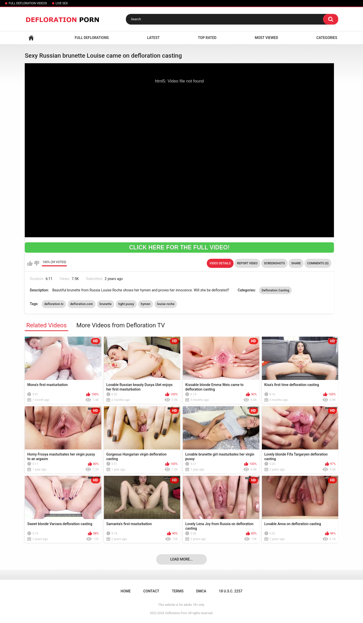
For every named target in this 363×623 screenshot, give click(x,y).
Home (31, 37)
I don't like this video (36, 263)
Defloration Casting (275, 290)
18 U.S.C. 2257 (230, 591)
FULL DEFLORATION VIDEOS (28, 3)
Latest (153, 38)
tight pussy (126, 304)
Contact (151, 591)
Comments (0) (318, 263)
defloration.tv (53, 304)
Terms (178, 591)
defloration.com (81, 304)
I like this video (30, 263)
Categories (326, 38)
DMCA (201, 591)
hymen (145, 304)
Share (296, 263)
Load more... (181, 559)
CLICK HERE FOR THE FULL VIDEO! (179, 247)
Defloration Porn (176, 613)
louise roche (165, 304)
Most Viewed (266, 38)
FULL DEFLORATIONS (92, 38)
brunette (106, 304)
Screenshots (274, 263)
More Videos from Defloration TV (120, 325)
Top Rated (207, 38)
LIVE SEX (62, 3)
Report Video (247, 263)
